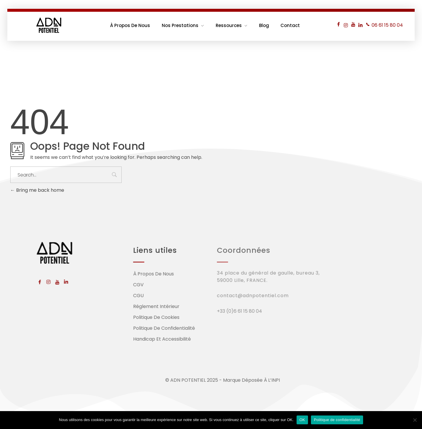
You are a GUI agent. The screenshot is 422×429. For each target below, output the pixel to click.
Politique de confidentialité (337, 420)
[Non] (415, 420)
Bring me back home (37, 190)
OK (302, 420)
